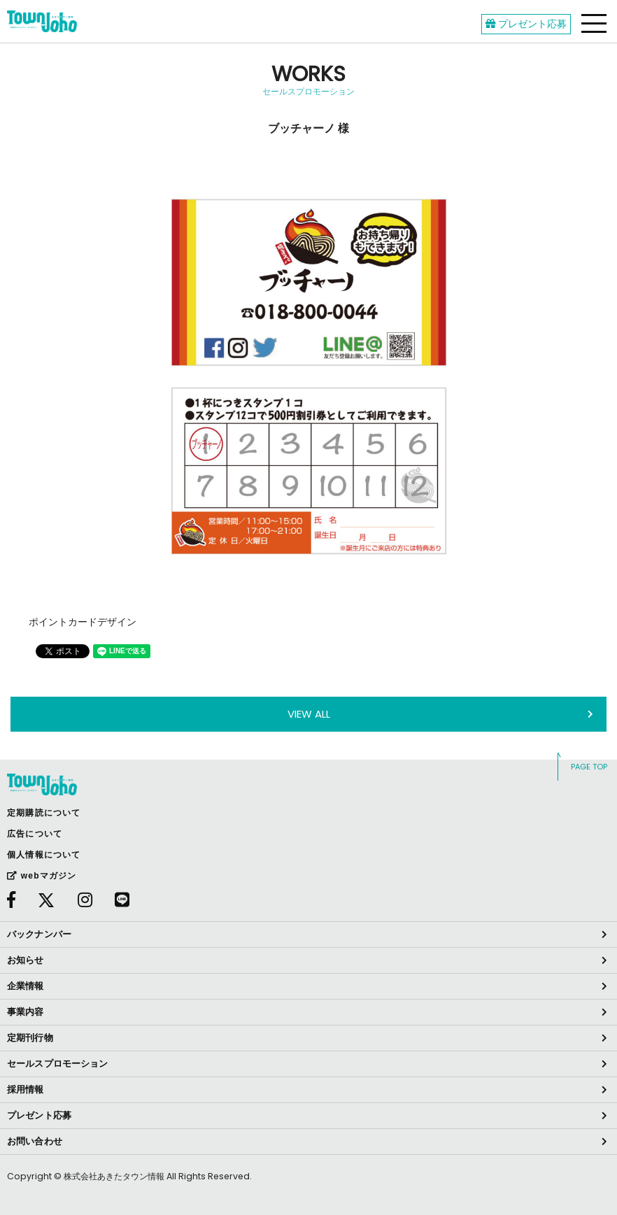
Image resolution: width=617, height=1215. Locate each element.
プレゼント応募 (526, 23)
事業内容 (25, 1012)
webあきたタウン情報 (42, 21)
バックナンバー (39, 934)
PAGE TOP (589, 766)
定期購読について (44, 813)
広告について (34, 834)
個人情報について (44, 855)
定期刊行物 (30, 1037)
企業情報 (25, 986)
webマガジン (41, 876)
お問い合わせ (34, 1141)
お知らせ (25, 960)
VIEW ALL (309, 713)
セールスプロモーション (57, 1063)
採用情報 (25, 1089)
